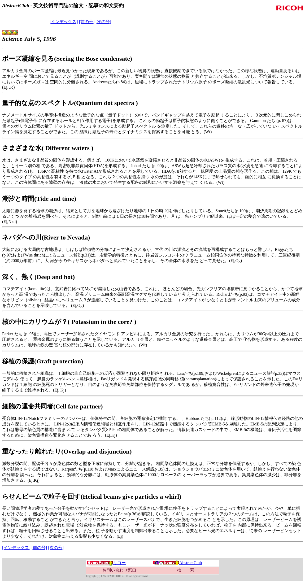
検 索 (185, 570)
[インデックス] (64, 21)
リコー (106, 562)
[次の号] (103, 21)
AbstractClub (177, 562)
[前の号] (87, 21)
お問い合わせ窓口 (119, 570)
